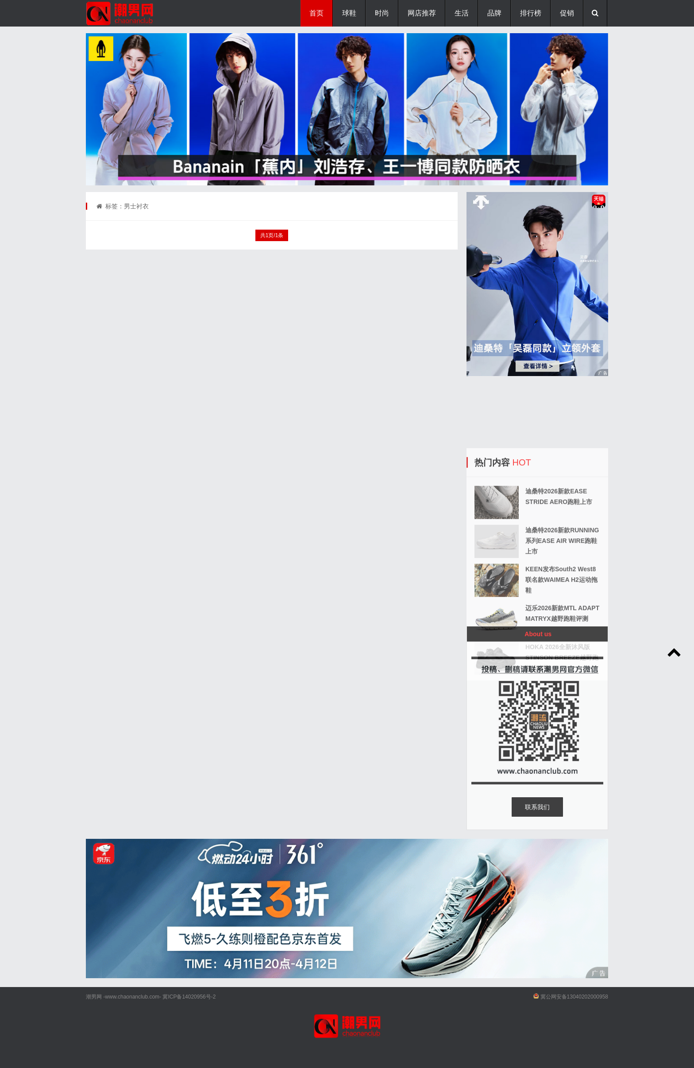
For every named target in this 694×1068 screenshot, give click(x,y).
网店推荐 (422, 13)
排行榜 (530, 13)
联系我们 (537, 807)
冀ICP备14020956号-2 (189, 997)
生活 (462, 13)
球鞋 (349, 13)
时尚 (382, 13)
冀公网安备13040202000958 (574, 997)
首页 (316, 13)
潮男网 (94, 997)
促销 (567, 13)
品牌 (494, 13)
